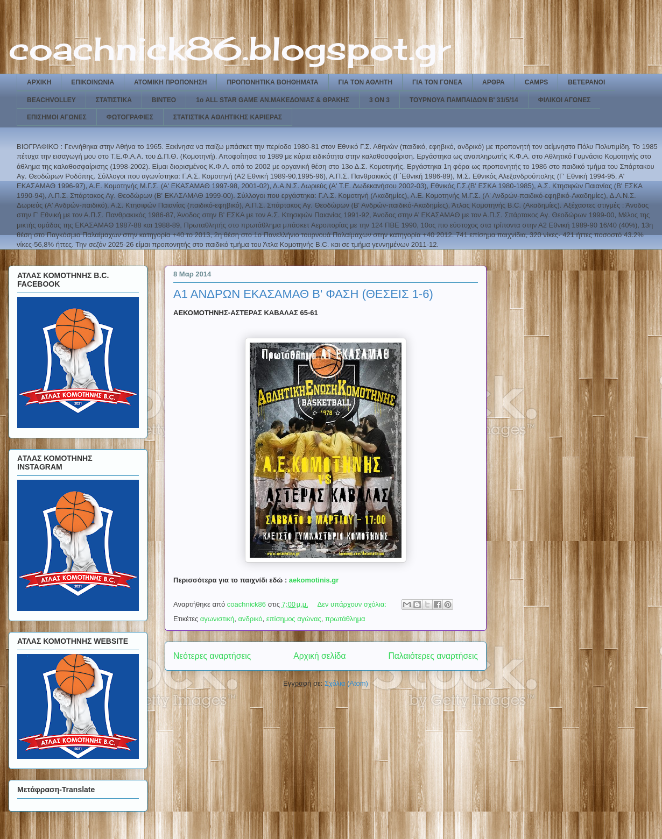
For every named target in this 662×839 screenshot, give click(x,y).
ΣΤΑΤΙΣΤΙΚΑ (114, 100)
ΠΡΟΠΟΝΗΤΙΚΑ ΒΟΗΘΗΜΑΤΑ (272, 82)
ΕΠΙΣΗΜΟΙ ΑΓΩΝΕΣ (57, 117)
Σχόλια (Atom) (346, 683)
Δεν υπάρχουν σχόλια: (353, 604)
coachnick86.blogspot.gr (229, 48)
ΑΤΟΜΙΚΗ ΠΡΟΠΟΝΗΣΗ (170, 82)
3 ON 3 (379, 100)
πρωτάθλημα (345, 619)
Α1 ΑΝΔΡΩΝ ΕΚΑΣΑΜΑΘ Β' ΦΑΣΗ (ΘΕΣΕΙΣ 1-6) (303, 294)
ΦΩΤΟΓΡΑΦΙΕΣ (130, 117)
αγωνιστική (217, 619)
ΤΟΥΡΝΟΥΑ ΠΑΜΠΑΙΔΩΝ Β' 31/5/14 (464, 100)
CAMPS (536, 82)
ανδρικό (250, 619)
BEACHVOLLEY (51, 100)
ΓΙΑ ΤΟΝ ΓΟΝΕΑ (437, 82)
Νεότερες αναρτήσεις (212, 655)
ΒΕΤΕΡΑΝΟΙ (586, 82)
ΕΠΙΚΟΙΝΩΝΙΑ (92, 82)
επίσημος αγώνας (293, 619)
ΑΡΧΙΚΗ (39, 82)
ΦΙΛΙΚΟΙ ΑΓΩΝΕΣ (564, 100)
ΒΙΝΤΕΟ (164, 100)
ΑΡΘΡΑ (493, 82)
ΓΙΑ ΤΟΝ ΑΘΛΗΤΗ (366, 82)
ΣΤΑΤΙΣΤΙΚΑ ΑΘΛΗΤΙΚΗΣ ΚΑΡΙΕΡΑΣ (227, 117)
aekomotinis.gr (314, 580)
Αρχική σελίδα (319, 655)
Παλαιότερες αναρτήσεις (433, 655)
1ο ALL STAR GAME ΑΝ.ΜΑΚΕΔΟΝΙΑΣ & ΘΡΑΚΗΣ (272, 100)
